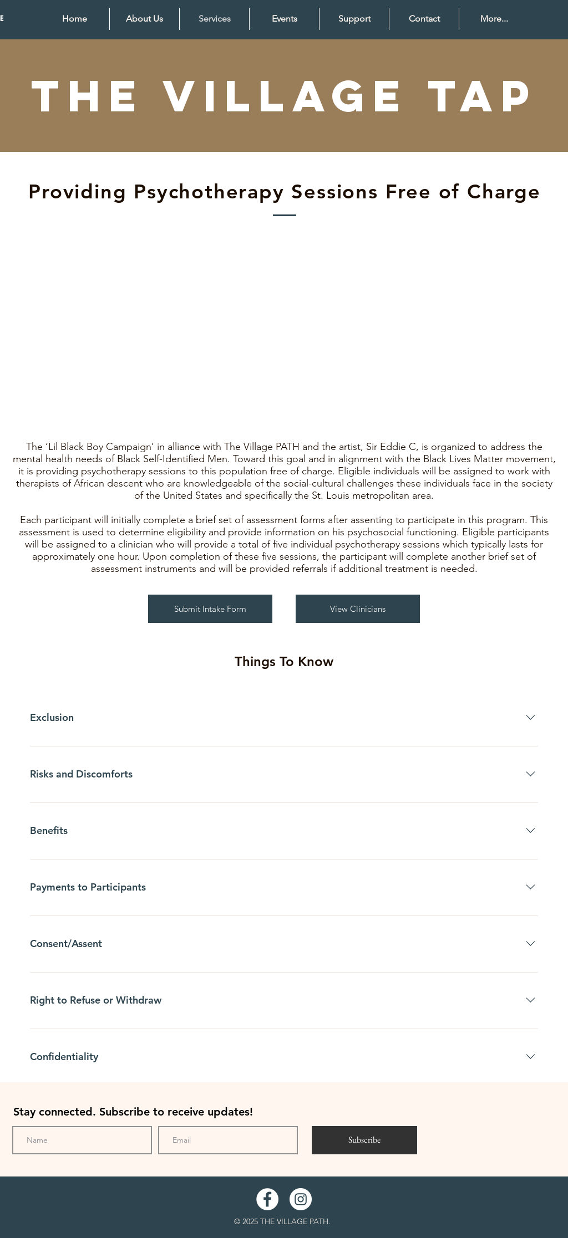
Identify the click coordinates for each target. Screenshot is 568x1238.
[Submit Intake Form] (210, 609)
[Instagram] (301, 1199)
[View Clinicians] (358, 609)
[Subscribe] (364, 1140)
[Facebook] (267, 1199)
